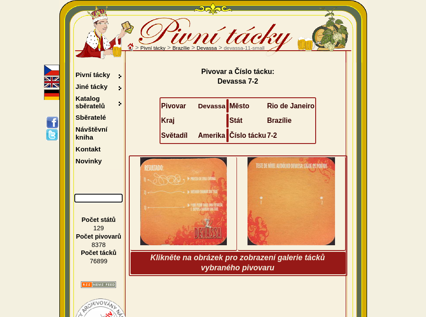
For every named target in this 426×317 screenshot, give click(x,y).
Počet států (99, 219)
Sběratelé (91, 117)
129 (98, 228)
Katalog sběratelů (90, 102)
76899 (98, 261)
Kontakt (88, 149)
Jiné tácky (92, 86)
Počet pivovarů (98, 236)
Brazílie (180, 48)
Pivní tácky (152, 48)
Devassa (207, 48)
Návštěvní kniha (92, 133)
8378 (98, 244)
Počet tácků (99, 252)
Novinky (89, 161)
